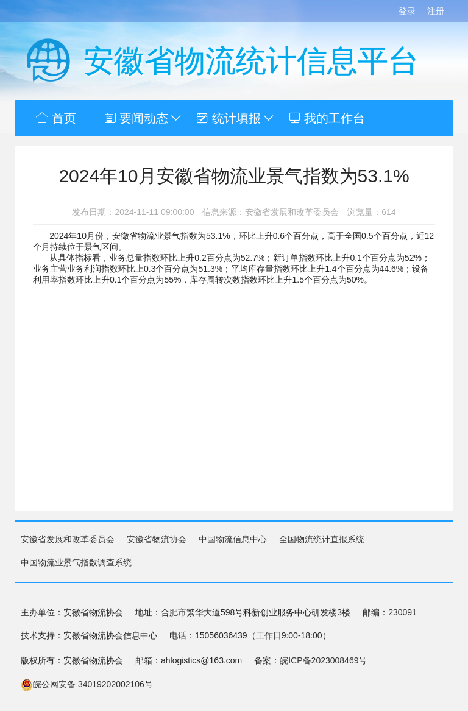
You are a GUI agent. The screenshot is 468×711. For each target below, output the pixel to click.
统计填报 (235, 118)
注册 (435, 11)
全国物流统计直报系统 (321, 539)
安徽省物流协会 (156, 539)
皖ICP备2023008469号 (323, 660)
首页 (56, 118)
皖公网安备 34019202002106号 (87, 684)
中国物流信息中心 (233, 539)
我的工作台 (327, 118)
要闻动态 (143, 118)
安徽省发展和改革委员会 (68, 539)
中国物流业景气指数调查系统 (76, 562)
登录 (407, 11)
